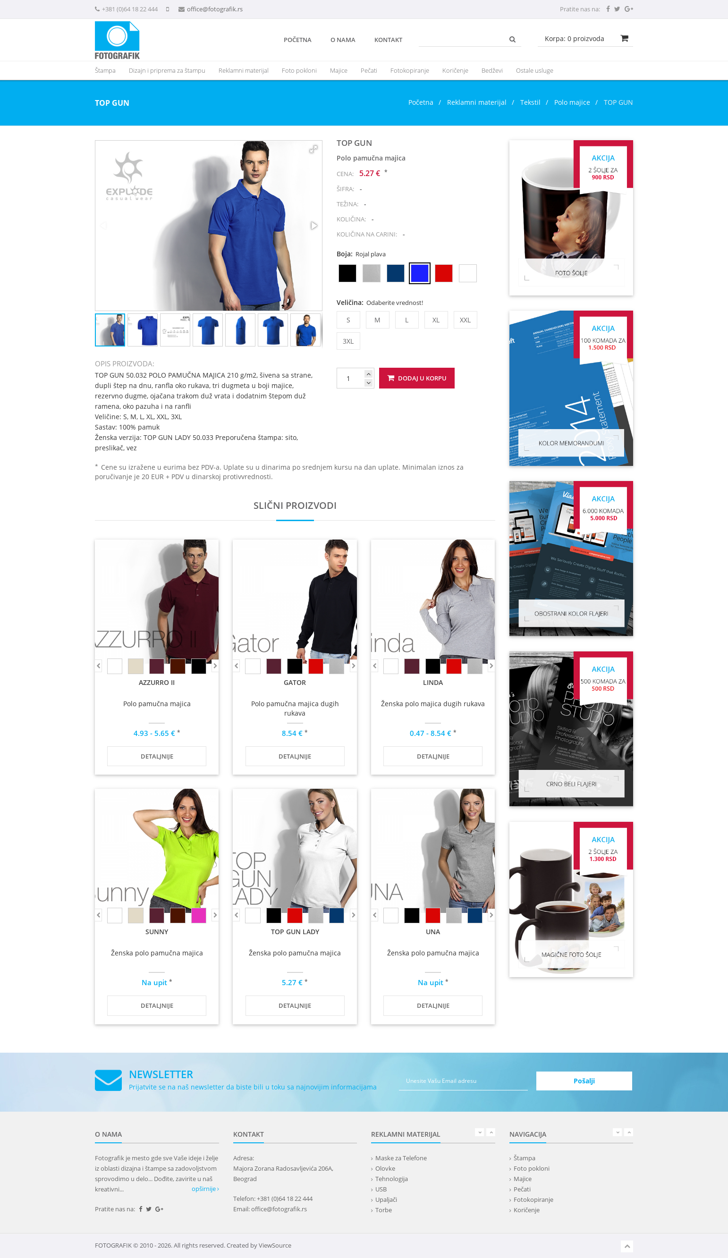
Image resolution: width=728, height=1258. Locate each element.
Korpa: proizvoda (574, 38)
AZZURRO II (157, 682)
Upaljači (386, 1199)
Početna (298, 39)
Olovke (385, 1168)
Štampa (524, 1158)
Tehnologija (391, 1178)
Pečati (369, 70)
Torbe (383, 1210)
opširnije (205, 1188)
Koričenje (455, 70)
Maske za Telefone (401, 1158)
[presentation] (243, 70)
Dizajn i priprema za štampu (167, 70)
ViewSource (275, 1245)
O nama (343, 39)
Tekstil (530, 102)
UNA (433, 931)
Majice (338, 70)
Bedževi (492, 70)
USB (381, 1189)
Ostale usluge (534, 70)
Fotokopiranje (409, 70)
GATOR (295, 682)
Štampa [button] (105, 70)
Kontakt (388, 39)
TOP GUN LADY (295, 931)
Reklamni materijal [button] (244, 70)
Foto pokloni (299, 70)
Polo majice (572, 102)
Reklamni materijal (477, 102)
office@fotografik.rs (215, 9)
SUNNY (156, 931)
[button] (313, 149)
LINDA (433, 682)
